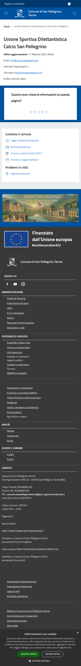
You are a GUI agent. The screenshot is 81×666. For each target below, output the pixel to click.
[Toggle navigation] (6, 13)
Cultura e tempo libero (18, 347)
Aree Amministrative (18, 303)
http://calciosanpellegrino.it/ (28, 72)
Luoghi (10, 454)
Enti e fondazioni (15, 313)
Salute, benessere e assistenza (23, 407)
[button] (40, 660)
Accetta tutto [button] (28, 654)
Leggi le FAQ (13, 591)
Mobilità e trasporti (17, 373)
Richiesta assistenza (17, 596)
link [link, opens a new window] (69, 647)
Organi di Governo (16, 298)
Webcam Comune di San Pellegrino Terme (28, 611)
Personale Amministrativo (20, 323)
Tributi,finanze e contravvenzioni (24, 397)
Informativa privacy (17, 621)
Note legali (12, 625)
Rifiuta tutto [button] (52, 654)
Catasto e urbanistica (18, 364)
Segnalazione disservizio (19, 586)
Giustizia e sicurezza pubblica (22, 393)
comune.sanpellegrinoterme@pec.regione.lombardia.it (36, 494)
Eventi (10, 459)
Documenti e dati (16, 327)
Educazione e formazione (20, 388)
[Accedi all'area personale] (69, 3)
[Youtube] (15, 284)
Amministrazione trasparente (22, 616)
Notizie (10, 431)
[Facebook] (7, 284)
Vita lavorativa (14, 352)
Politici (10, 318)
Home (7, 26)
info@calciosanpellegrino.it (24, 60)
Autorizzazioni (14, 412)
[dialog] (40, 648)
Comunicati (13, 436)
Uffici (9, 308)
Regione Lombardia (14, 3)
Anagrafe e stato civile (18, 342)
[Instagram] (23, 284)
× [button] (77, 633)
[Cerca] (74, 13)
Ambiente (12, 402)
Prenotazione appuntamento (21, 581)
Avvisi (10, 440)
